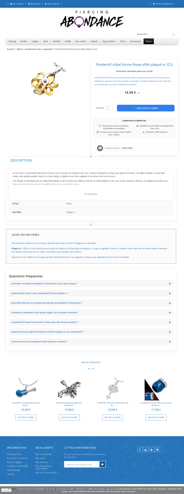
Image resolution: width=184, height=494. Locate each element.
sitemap (11, 474)
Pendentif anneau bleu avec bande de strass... (156, 404)
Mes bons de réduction (46, 472)
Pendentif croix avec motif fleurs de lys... (112, 404)
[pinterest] (151, 449)
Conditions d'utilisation (17, 466)
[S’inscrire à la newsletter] (102, 464)
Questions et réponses (17, 458)
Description (21, 160)
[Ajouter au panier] (146, 108)
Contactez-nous (14, 454)
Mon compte (44, 447)
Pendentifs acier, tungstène (39, 49)
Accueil (10, 49)
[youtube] (145, 449)
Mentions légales (14, 462)
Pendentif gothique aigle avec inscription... (69, 404)
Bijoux (20, 49)
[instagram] (157, 449)
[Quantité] (110, 108)
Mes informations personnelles (44, 467)
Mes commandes (44, 454)
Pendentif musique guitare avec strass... (26, 404)
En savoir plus (91, 194)
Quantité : (100, 108)
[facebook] (139, 449)
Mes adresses (42, 462)
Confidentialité (13, 470)
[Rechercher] (173, 34)
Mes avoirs (40, 458)
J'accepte (6, 490)
